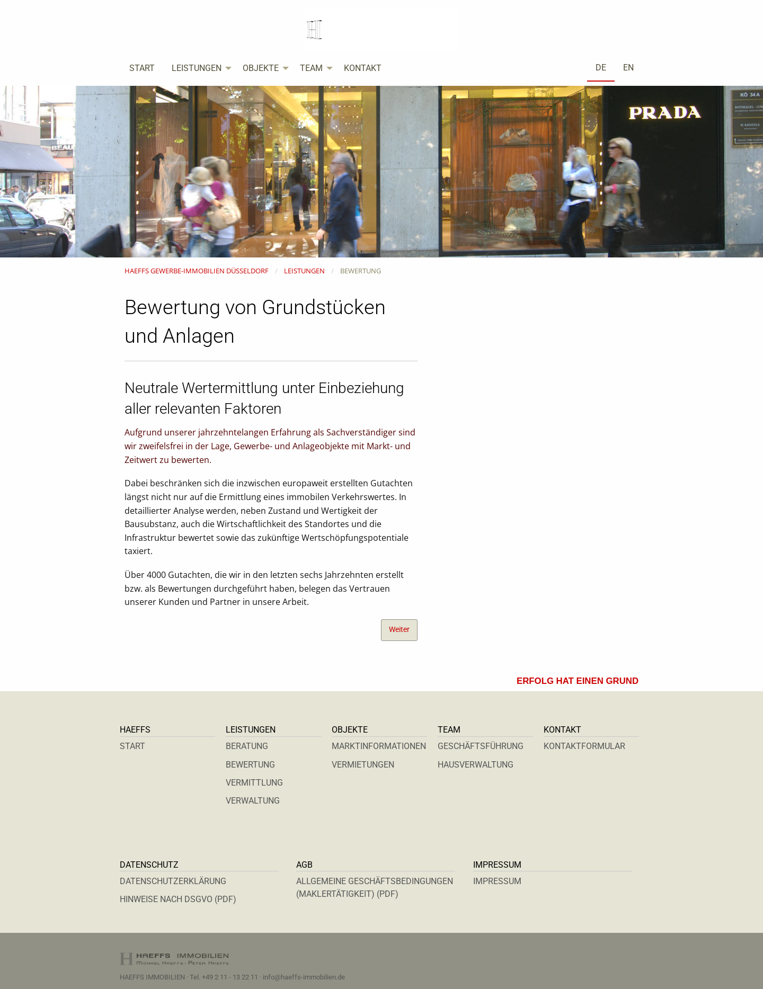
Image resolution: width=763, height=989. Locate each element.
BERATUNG (247, 746)
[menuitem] (142, 68)
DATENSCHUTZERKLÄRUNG (173, 881)
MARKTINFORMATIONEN (379, 746)
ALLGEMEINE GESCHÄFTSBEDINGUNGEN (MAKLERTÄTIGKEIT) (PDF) (374, 887)
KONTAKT (363, 68)
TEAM (311, 68)
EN (628, 68)
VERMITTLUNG (254, 783)
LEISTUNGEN (196, 68)
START (142, 68)
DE (601, 68)
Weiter (399, 629)
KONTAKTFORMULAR (584, 746)
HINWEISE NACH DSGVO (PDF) (178, 899)
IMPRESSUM (497, 881)
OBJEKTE (261, 68)
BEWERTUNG (250, 765)
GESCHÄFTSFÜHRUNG (481, 746)
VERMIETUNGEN (363, 765)
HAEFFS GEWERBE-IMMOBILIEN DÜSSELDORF (197, 270)
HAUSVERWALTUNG (475, 765)
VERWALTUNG (253, 801)
